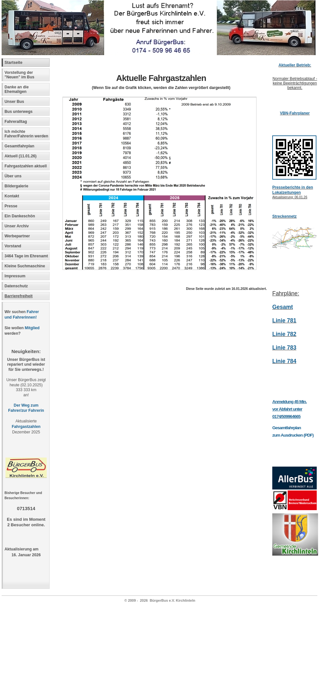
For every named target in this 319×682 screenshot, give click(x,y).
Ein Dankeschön (20, 216)
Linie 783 (284, 347)
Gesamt (282, 307)
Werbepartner (17, 236)
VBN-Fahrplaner (295, 113)
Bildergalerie (16, 186)
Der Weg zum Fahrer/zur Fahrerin (26, 408)
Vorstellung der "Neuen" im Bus (19, 74)
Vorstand (13, 246)
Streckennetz (284, 216)
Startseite (13, 62)
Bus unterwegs (19, 111)
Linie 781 (284, 320)
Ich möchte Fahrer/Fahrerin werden (26, 133)
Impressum (15, 276)
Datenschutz (16, 286)
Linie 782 (284, 334)
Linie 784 (284, 361)
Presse (11, 206)
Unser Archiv (17, 226)
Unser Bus (14, 101)
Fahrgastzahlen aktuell (26, 166)
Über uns (13, 176)
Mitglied (32, 328)
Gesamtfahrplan (19, 146)
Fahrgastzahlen (26, 426)
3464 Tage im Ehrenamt (26, 256)
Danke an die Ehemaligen (17, 89)
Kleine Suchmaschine (25, 266)
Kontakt (12, 196)
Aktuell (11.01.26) (20, 156)
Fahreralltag (16, 121)
